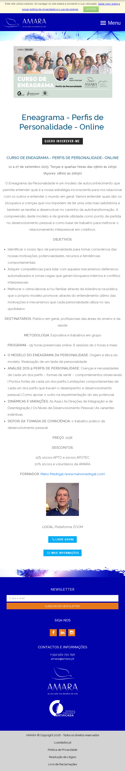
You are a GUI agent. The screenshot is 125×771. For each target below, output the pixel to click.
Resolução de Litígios (62, 757)
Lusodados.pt (62, 742)
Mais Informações (62, 552)
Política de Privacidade (62, 749)
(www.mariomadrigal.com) (84, 474)
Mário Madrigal (52, 474)
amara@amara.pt (62, 658)
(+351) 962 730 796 (62, 654)
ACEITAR (91, 9)
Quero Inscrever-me (63, 141)
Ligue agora (62, 539)
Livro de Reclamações (62, 764)
